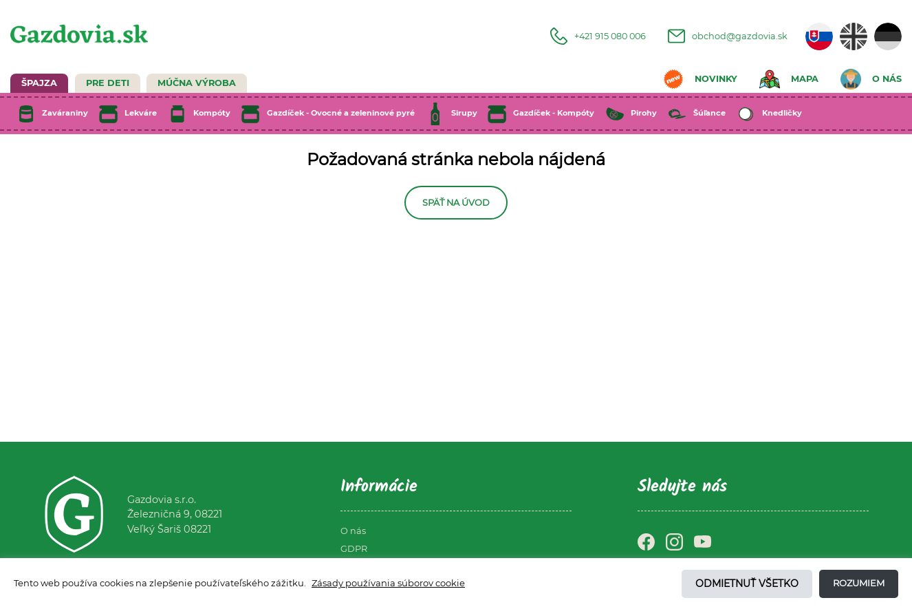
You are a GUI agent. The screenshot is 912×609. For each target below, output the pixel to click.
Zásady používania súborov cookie (388, 582)
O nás (353, 531)
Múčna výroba (197, 83)
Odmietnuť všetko (747, 583)
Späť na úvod (456, 202)
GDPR (353, 549)
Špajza (39, 83)
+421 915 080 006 (598, 36)
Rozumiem (858, 582)
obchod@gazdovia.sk (728, 36)
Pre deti (107, 83)
